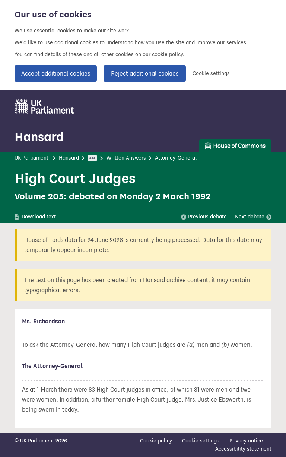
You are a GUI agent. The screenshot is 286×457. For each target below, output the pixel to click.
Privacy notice (246, 441)
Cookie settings (211, 73)
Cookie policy (156, 441)
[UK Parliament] (45, 106)
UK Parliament (31, 158)
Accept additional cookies (55, 73)
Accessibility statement (243, 449)
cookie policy (167, 54)
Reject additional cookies (144, 73)
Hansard (39, 136)
